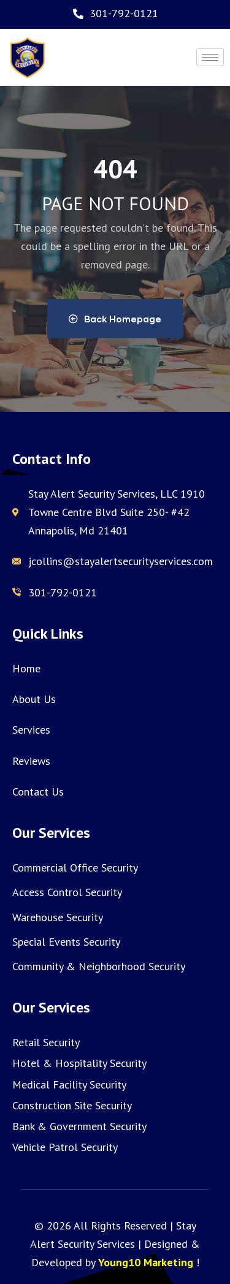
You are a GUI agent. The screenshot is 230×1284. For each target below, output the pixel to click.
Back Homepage (115, 318)
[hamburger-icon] (210, 57)
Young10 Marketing (145, 1262)
